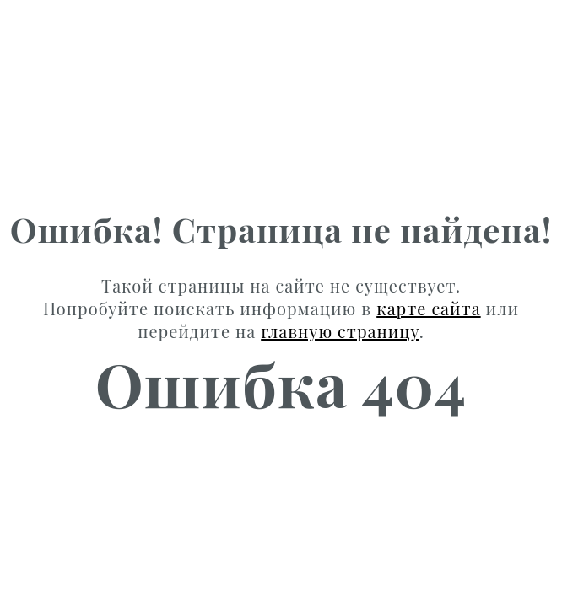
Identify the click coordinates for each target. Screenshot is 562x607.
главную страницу (340, 331)
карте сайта (428, 308)
